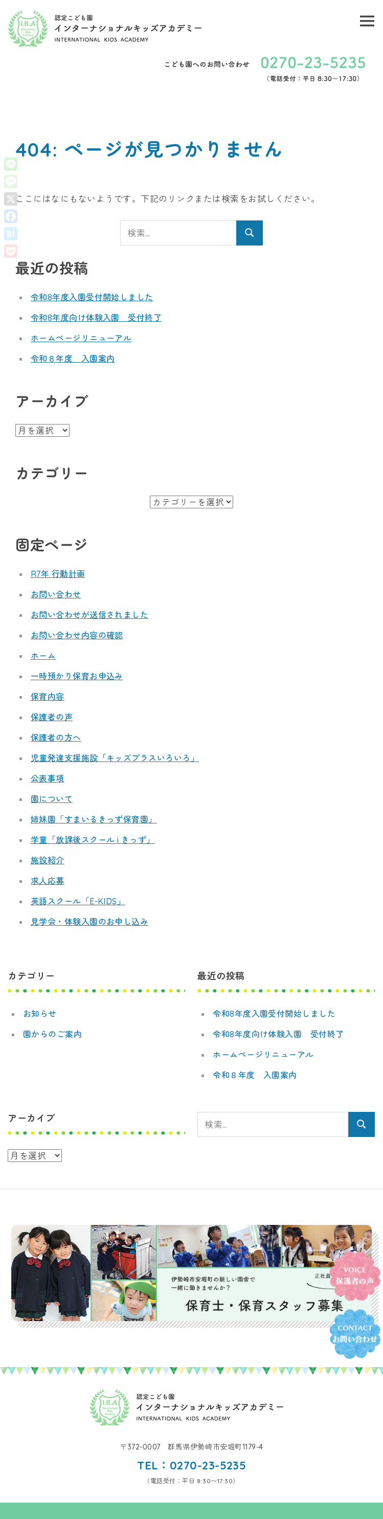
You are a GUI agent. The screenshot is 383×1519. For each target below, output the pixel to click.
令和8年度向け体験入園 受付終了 (96, 317)
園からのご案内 (52, 1034)
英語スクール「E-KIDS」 (78, 901)
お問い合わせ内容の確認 (77, 635)
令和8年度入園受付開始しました (92, 297)
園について (52, 799)
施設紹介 (47, 860)
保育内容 (47, 696)
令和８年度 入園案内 (73, 358)
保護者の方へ (56, 737)
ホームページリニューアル (81, 338)
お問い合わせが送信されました (90, 615)
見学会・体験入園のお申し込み (90, 922)
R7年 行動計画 (58, 574)
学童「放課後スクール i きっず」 (93, 840)
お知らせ (40, 1014)
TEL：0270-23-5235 (191, 1465)
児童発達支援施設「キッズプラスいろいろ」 (115, 758)
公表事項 (47, 778)
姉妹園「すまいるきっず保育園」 (94, 819)
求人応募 (47, 881)
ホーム (43, 656)
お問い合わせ (56, 594)
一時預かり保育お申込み (77, 676)
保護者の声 (52, 717)
